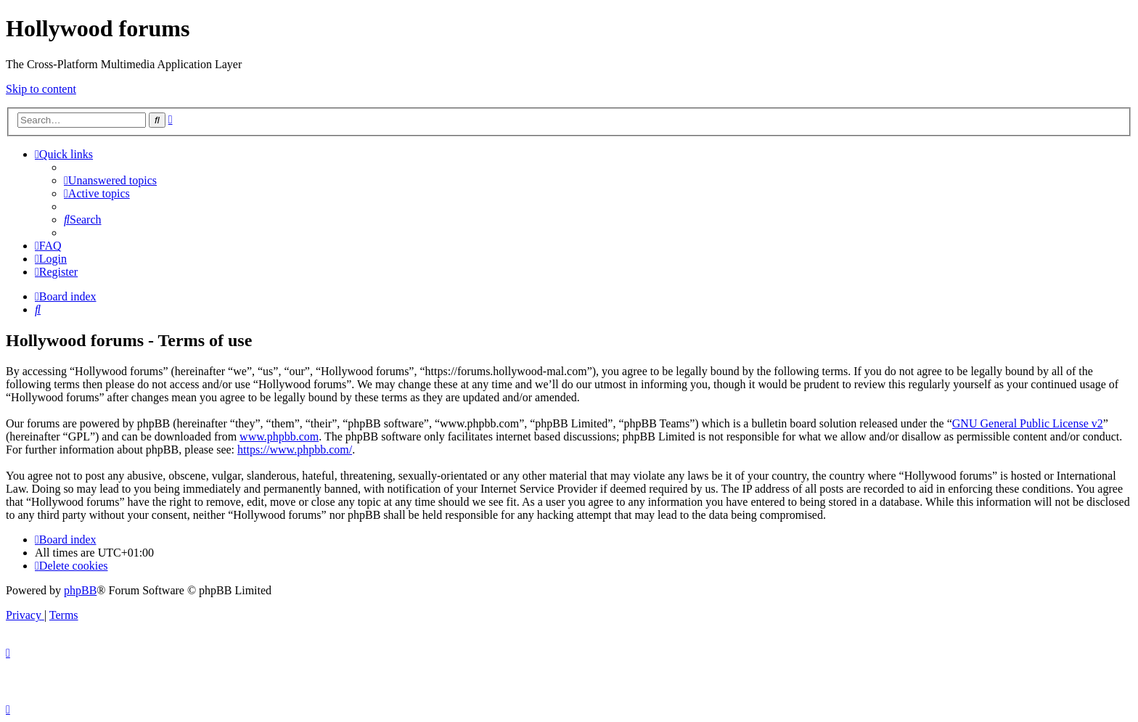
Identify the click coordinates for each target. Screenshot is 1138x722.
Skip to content (41, 89)
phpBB (80, 590)
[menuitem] (110, 180)
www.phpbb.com (279, 436)
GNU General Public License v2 (1027, 423)
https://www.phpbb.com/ (294, 449)
